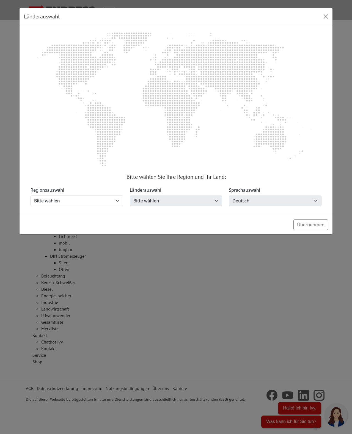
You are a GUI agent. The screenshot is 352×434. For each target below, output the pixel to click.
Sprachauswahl (244, 190)
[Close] (325, 16)
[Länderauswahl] (176, 201)
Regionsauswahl (47, 190)
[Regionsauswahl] (77, 201)
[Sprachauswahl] (275, 201)
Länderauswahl (145, 190)
